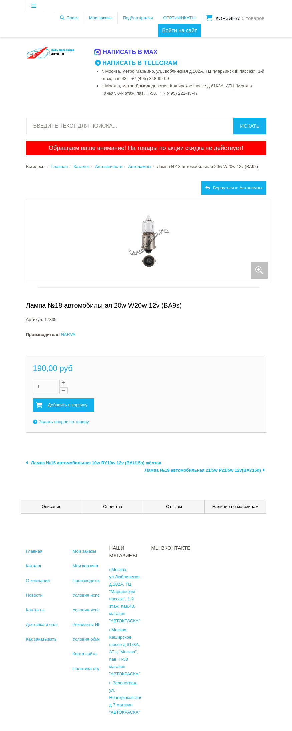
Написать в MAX (126, 52)
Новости (34, 595)
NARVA (68, 334)
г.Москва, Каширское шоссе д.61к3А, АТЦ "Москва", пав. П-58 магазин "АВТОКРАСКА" (124, 651)
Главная (59, 166)
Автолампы (139, 166)
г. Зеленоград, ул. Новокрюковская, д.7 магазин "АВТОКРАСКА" (126, 697)
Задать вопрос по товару (61, 421)
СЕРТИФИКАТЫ (179, 17)
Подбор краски (138, 17)
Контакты (35, 609)
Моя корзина (85, 565)
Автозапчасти (108, 166)
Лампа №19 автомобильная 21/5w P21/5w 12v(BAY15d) (205, 470)
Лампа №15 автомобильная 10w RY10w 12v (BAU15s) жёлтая (93, 462)
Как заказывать (41, 639)
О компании (38, 580)
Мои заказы (101, 17)
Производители (88, 580)
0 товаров (253, 18)
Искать (249, 126)
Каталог (81, 166)
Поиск (73, 17)
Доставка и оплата (44, 624)
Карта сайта (85, 653)
